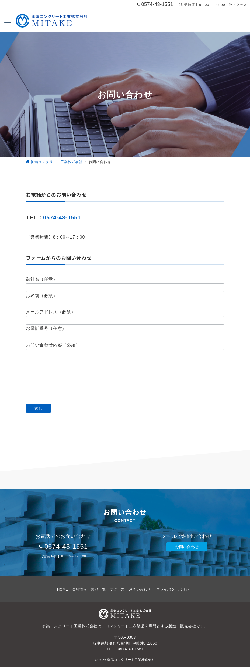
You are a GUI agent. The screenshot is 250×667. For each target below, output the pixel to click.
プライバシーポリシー (175, 589)
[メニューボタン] (8, 21)
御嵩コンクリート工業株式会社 (131, 659)
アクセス (238, 5)
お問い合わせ (187, 547)
